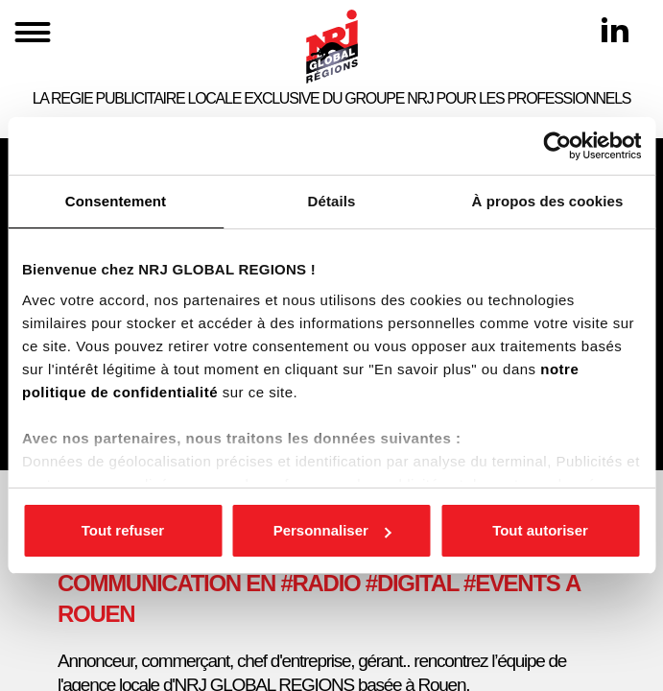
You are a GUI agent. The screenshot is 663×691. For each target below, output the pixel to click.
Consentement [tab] (115, 201)
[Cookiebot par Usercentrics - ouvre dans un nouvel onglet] (557, 145)
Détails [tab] (332, 201)
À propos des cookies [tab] (548, 201)
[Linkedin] (615, 30)
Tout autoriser (540, 530)
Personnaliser (332, 530)
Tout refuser (123, 530)
